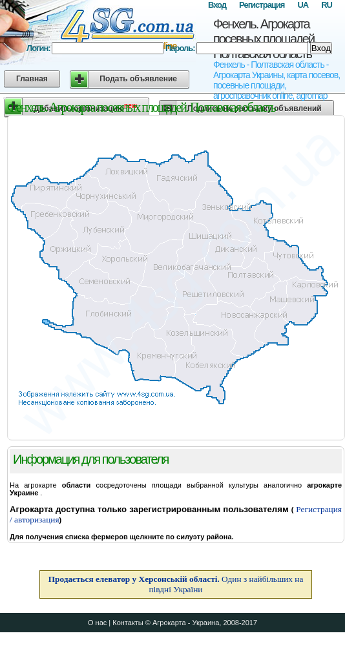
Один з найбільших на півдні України (176, 584)
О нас (97, 622)
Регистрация (261, 5)
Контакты (127, 622)
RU (326, 5)
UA (302, 5)
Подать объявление (138, 78)
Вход (217, 5)
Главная (32, 78)
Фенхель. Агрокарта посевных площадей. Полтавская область (265, 39)
